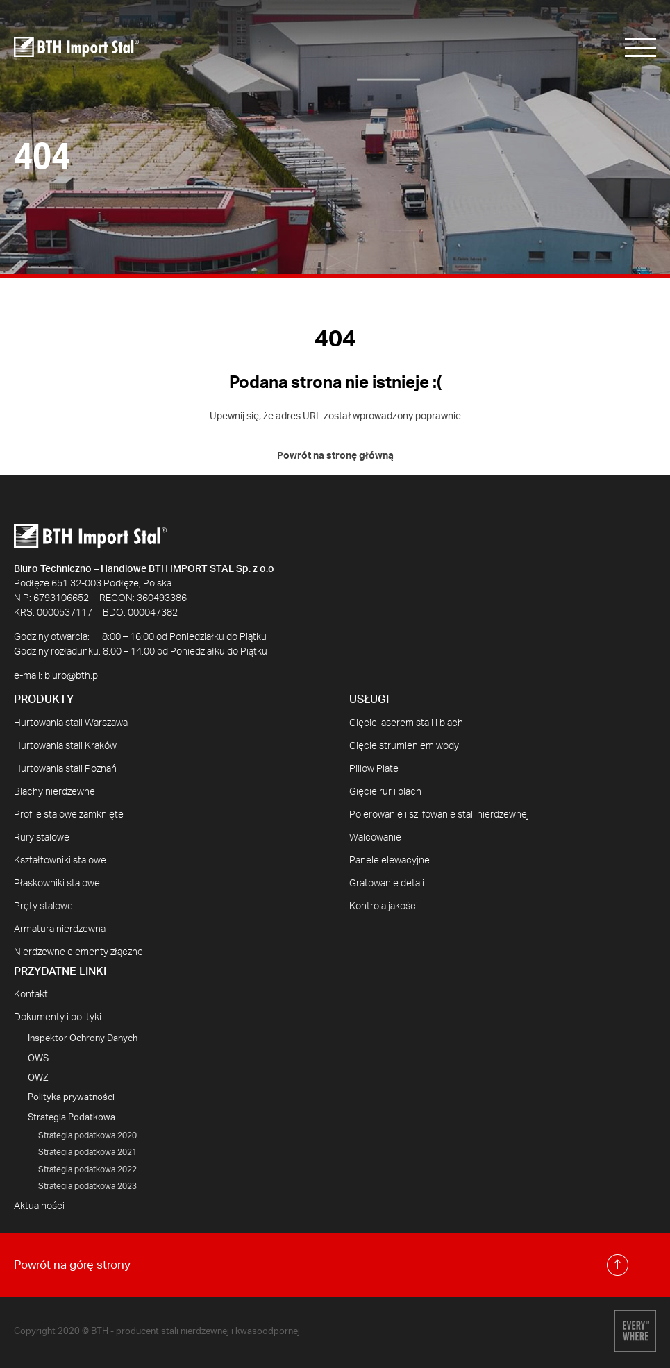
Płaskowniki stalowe (57, 883)
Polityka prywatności (71, 1097)
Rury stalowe (41, 838)
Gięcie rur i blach (385, 792)
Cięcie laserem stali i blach (406, 723)
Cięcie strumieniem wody (404, 746)
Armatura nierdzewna (60, 929)
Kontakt (31, 994)
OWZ (38, 1078)
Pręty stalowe (43, 906)
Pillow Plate (374, 769)
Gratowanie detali (386, 883)
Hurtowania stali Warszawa (71, 723)
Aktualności (39, 1206)
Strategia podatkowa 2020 (87, 1135)
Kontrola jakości (383, 906)
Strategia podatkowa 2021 (87, 1152)
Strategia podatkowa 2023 (87, 1186)
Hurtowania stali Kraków (65, 746)
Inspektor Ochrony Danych (82, 1038)
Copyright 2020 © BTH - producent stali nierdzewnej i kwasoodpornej (157, 1331)
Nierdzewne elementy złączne (78, 952)
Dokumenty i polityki (57, 1017)
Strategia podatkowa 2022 (87, 1169)
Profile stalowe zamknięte (69, 815)
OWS (38, 1058)
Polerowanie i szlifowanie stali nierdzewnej (439, 815)
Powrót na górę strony (321, 1265)
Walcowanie (375, 838)
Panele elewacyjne (389, 860)
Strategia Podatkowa (71, 1117)
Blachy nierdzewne (54, 792)
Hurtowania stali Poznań (65, 769)
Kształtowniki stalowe (60, 860)
